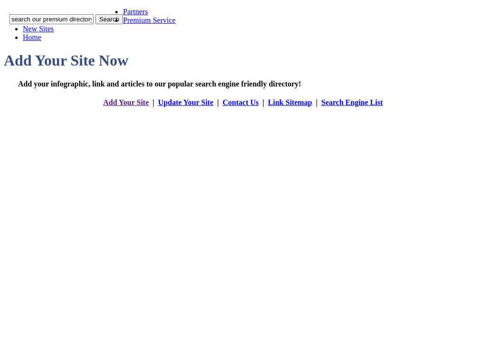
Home (32, 37)
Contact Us (241, 102)
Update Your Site (185, 102)
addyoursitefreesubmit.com (214, 112)
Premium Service (149, 20)
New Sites (38, 29)
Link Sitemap (290, 102)
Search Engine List (352, 102)
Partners (135, 12)
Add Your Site (126, 102)
